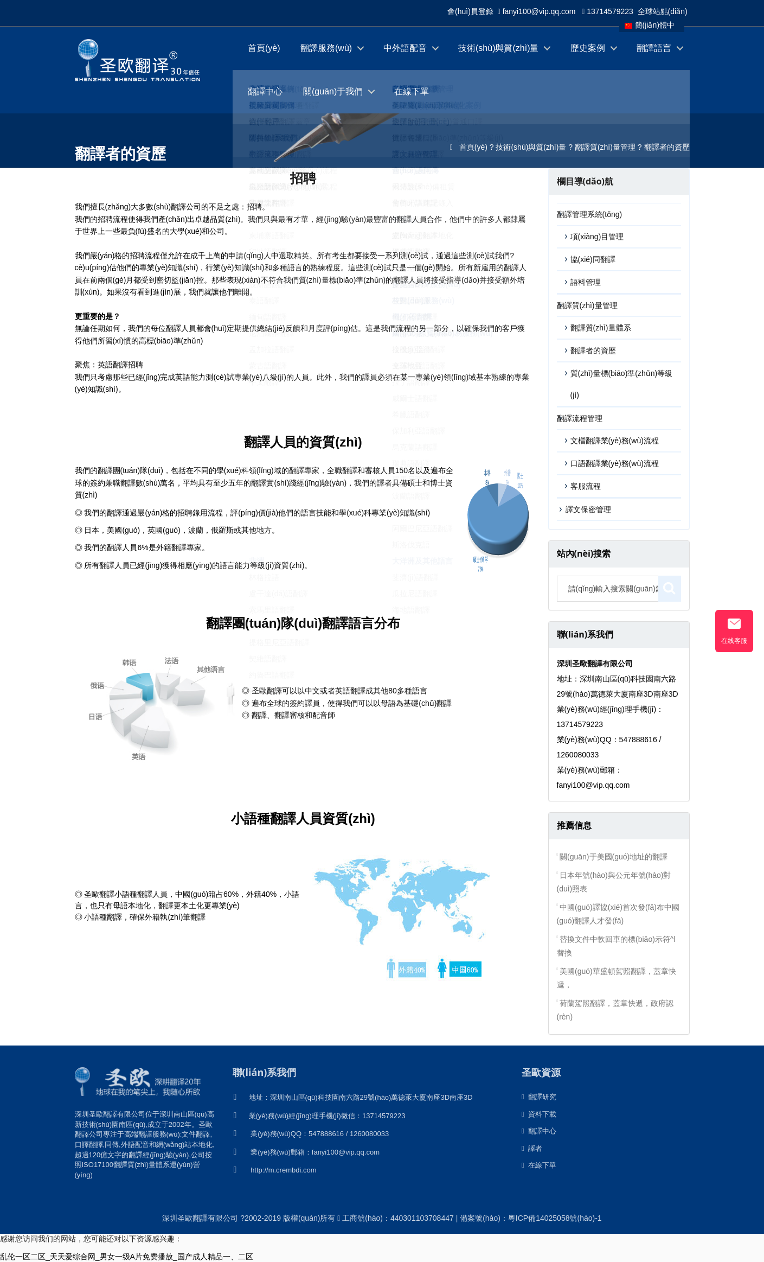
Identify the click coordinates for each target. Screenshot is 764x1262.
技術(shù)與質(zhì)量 (498, 48)
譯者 (532, 1148)
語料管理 (585, 282)
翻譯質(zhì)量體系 (600, 327)
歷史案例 (587, 48)
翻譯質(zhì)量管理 (605, 147)
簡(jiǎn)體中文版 (650, 26)
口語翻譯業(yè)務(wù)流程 (614, 463)
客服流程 (585, 486)
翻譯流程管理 (579, 418)
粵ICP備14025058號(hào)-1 (555, 1218)
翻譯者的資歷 (667, 147)
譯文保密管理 (588, 509)
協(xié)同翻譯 (592, 259)
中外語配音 (405, 48)
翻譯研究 (539, 1097)
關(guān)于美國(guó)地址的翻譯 (613, 856)
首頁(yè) (264, 48)
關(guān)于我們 (333, 91)
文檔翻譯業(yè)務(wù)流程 (614, 440)
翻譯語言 (654, 48)
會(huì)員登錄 (470, 11)
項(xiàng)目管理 (597, 236)
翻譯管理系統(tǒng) (589, 214)
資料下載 (539, 1114)
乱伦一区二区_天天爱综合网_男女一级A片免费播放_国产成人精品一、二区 (126, 1256)
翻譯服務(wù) (326, 48)
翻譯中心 (265, 91)
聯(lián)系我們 (265, 1072)
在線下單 (411, 91)
